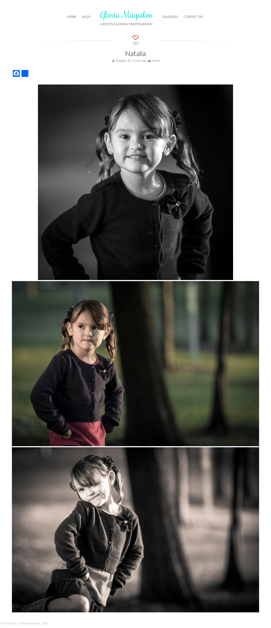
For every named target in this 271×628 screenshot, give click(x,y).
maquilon (121, 60)
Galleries (170, 16)
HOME (71, 16)
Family (155, 60)
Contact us (193, 16)
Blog (86, 16)
